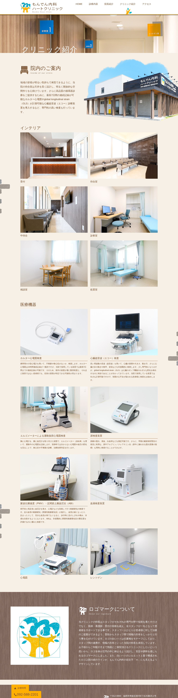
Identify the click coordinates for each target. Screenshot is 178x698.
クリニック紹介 (130, 5)
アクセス (152, 5)
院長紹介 (109, 5)
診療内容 (91, 5)
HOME (74, 5)
